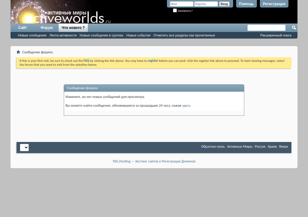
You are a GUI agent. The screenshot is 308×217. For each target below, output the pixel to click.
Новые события (138, 35)
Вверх (283, 146)
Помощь (246, 4)
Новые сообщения (32, 35)
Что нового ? (73, 28)
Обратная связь (213, 146)
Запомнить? (183, 10)
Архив (272, 146)
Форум (47, 28)
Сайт (22, 28)
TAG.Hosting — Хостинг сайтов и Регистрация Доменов (154, 161)
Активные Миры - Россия (246, 146)
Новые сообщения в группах (101, 35)
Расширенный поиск (275, 35)
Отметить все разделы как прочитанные (184, 35)
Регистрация (274, 4)
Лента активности (62, 35)
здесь (186, 105)
